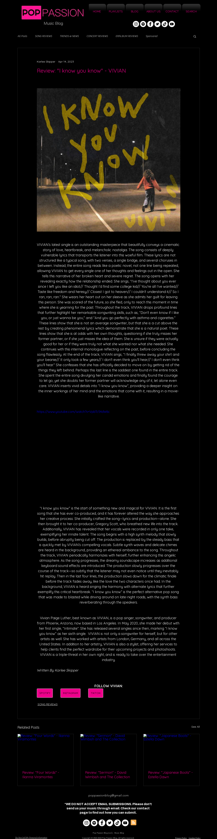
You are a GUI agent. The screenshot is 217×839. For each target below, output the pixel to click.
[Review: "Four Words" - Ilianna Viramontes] (46, 749)
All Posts (22, 36)
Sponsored (151, 36)
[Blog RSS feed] (133, 823)
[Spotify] (143, 24)
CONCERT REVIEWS (97, 36)
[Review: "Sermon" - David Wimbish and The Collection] (108, 749)
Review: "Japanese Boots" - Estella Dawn (170, 774)
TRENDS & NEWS (69, 36)
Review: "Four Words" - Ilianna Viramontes (40, 774)
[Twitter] (157, 24)
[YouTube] (172, 24)
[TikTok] (165, 24)
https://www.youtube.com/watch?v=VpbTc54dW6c (73, 412)
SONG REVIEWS (43, 36)
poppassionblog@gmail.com (108, 795)
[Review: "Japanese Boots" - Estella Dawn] (172, 749)
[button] (195, 36)
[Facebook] (150, 24)
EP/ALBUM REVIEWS (127, 36)
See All (195, 726)
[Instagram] (136, 24)
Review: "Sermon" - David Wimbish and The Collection (107, 774)
